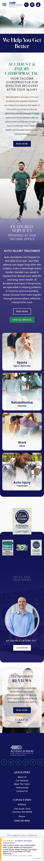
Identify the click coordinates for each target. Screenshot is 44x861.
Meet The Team (22, 784)
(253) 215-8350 (22, 820)
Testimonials (22, 787)
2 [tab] (22, 722)
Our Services (22, 780)
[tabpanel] (22, 702)
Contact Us (22, 791)
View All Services (22, 319)
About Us (22, 777)
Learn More (22, 647)
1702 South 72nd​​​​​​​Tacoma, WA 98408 (22, 810)
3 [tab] (24, 722)
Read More (21, 143)
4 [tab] (26, 722)
